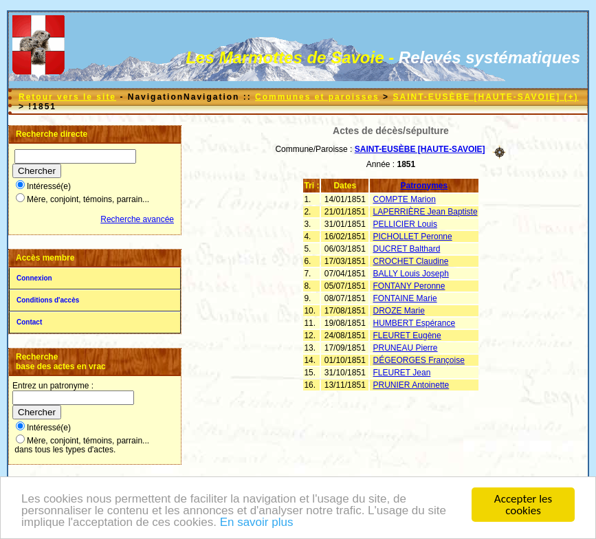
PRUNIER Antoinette (411, 385)
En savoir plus (257, 522)
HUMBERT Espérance (414, 323)
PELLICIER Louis (405, 224)
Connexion (34, 278)
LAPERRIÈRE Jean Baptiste (425, 212)
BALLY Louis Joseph (411, 273)
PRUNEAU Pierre (405, 348)
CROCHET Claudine (411, 261)
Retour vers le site (67, 97)
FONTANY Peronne (409, 286)
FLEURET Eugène (407, 335)
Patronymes (424, 185)
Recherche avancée (137, 219)
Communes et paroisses (317, 97)
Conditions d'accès (47, 300)
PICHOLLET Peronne (412, 236)
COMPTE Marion (404, 199)
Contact (29, 322)
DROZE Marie (399, 311)
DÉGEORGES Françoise (419, 360)
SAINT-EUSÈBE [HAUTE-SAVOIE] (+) (485, 97)
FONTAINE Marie (405, 298)
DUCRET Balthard (407, 249)
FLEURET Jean (402, 372)
